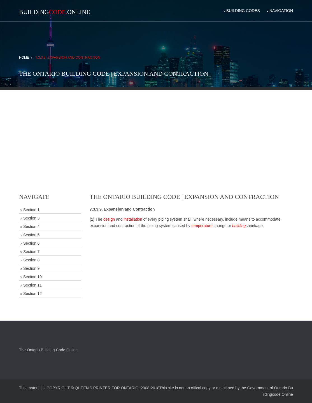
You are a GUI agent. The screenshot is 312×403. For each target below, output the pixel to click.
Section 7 (31, 251)
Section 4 (31, 226)
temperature (201, 225)
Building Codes (243, 10)
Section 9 (31, 268)
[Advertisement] (156, 129)
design (109, 219)
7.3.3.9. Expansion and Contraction (67, 57)
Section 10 (32, 277)
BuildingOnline (54, 11)
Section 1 (31, 210)
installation (133, 219)
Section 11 (32, 285)
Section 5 (31, 235)
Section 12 (32, 293)
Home (24, 57)
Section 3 (31, 218)
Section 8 (31, 260)
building (239, 225)
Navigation (281, 10)
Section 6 (31, 243)
